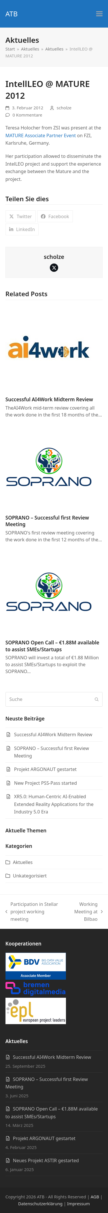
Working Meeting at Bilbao (86, 912)
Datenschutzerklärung (40, 1203)
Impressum (78, 1203)
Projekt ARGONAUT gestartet (44, 1138)
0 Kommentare (27, 115)
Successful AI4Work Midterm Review (49, 399)
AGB (95, 1197)
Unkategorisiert (30, 876)
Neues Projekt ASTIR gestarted (46, 1160)
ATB (11, 13)
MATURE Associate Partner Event (40, 135)
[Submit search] (97, 699)
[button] (99, 13)
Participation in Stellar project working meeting (31, 912)
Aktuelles (23, 862)
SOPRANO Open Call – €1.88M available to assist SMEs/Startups (52, 646)
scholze (64, 108)
